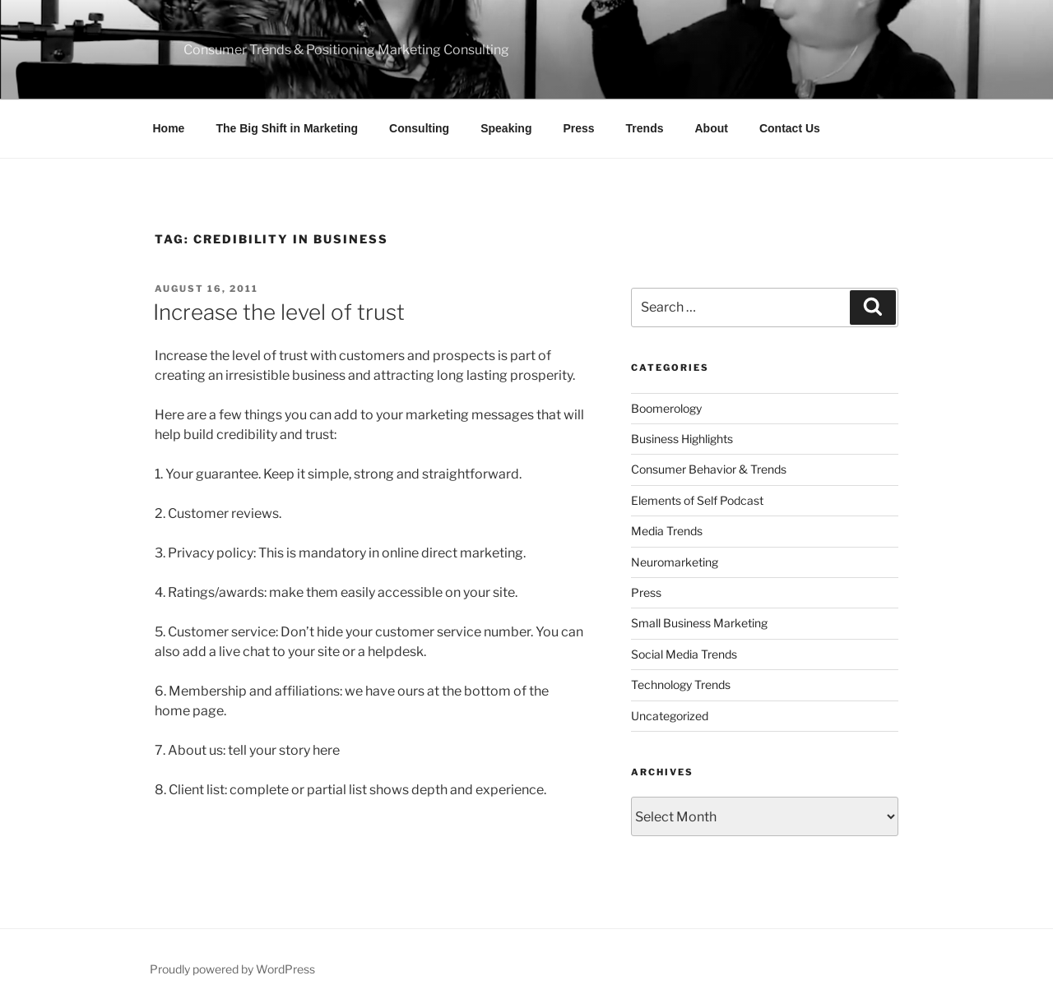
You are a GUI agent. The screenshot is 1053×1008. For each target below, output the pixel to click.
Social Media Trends (684, 654)
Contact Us (789, 128)
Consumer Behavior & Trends (708, 469)
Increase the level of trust (279, 312)
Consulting (419, 128)
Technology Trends (681, 684)
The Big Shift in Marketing (287, 128)
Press (578, 128)
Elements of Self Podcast (697, 500)
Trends (645, 128)
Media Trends (667, 531)
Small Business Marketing (699, 623)
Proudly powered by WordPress (232, 969)
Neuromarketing (674, 562)
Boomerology (666, 408)
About (711, 128)
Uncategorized (669, 716)
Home (169, 128)
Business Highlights (682, 439)
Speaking (505, 128)
